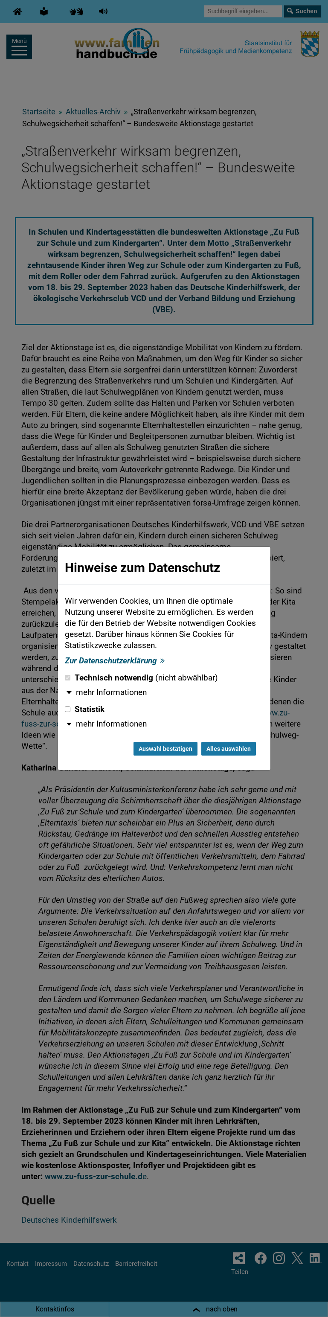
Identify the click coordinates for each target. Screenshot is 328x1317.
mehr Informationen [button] (111, 692)
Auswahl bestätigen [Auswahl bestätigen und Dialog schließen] (165, 748)
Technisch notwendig (141, 678)
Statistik (84, 709)
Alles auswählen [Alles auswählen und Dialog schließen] (228, 748)
